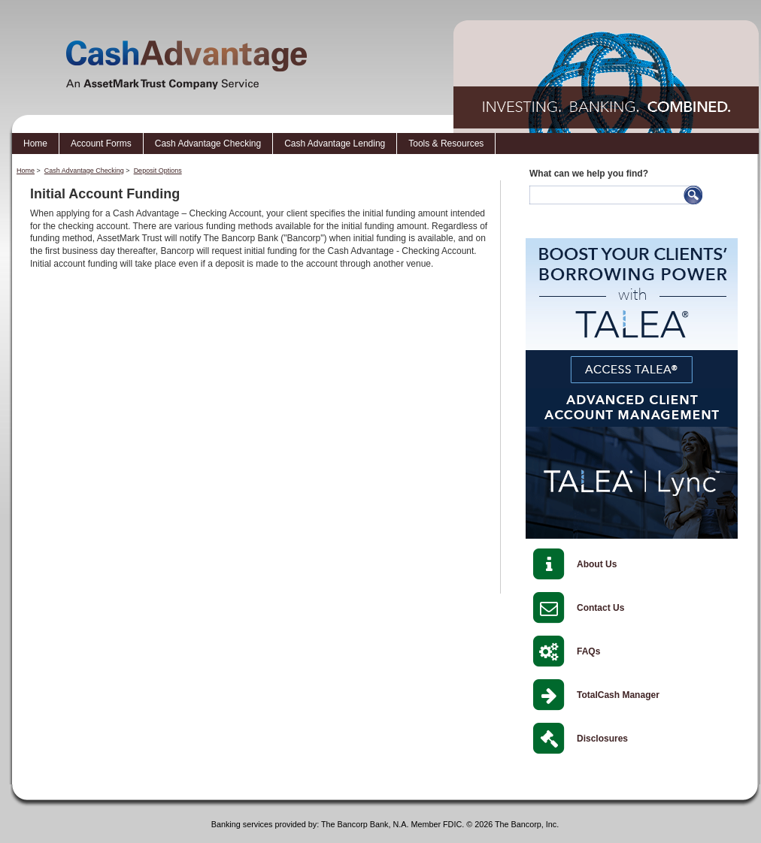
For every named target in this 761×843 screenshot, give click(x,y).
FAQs (588, 651)
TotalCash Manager (618, 695)
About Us (597, 564)
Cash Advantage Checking (208, 143)
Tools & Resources (446, 143)
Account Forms (101, 143)
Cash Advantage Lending (334, 143)
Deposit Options (158, 170)
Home (35, 143)
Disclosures (602, 738)
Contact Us (600, 608)
